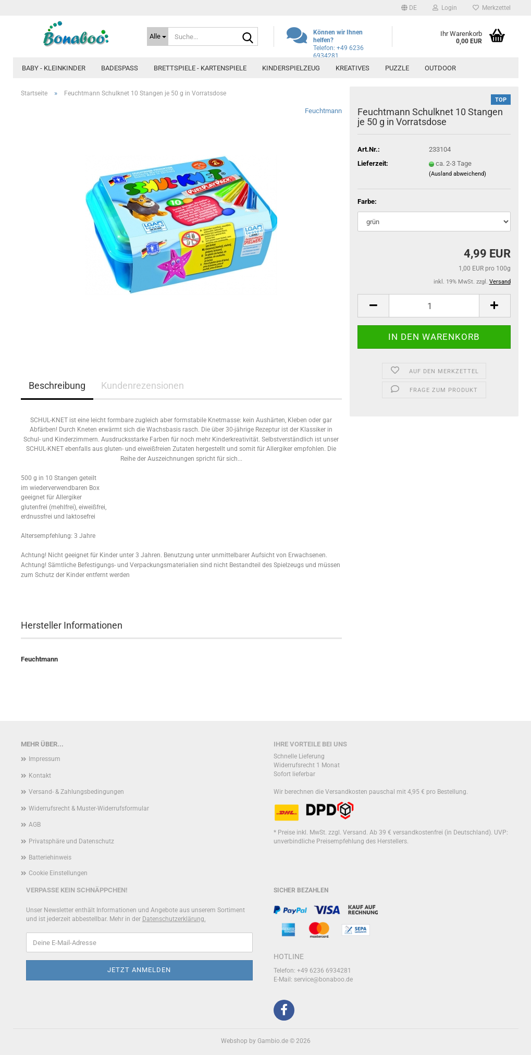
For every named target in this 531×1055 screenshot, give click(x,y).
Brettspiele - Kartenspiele (200, 68)
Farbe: (367, 201)
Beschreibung (57, 385)
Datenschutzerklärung (173, 919)
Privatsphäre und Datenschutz (71, 841)
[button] (409, 8)
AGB (35, 824)
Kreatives (352, 68)
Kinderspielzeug (291, 68)
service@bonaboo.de (323, 979)
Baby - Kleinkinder (53, 68)
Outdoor (440, 68)
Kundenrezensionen (142, 385)
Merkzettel (492, 7)
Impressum (44, 759)
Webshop (234, 1041)
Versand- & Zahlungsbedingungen (76, 791)
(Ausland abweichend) (457, 173)
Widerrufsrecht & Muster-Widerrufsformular (89, 808)
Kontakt (40, 775)
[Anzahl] (434, 305)
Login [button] (445, 7)
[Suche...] (157, 36)
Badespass (119, 68)
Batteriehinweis (50, 857)
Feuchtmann (323, 111)
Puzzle (397, 68)
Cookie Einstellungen (58, 873)
